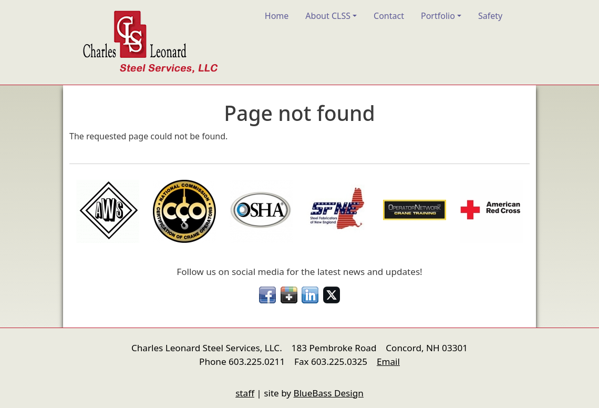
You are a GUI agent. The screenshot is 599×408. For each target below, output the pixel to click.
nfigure (76, 373)
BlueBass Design (329, 393)
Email (388, 361)
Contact (389, 16)
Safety (490, 16)
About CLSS (327, 16)
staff (244, 393)
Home (277, 16)
